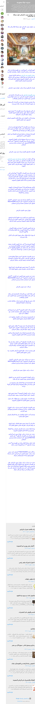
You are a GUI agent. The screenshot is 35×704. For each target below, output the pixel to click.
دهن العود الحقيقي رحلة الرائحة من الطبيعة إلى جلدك (20, 663)
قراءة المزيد (4, 541)
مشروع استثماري (29, 628)
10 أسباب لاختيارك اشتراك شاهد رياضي (23, 562)
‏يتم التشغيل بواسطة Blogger (17, 698)
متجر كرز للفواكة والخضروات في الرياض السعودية (20, 680)
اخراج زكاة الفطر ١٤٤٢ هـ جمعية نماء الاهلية (22, 595)
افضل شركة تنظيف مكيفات (26, 579)
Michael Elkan (13, 701)
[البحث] (2, 3)
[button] (2, 15)
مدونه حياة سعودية (17, 2)
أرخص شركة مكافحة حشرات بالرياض (24, 529)
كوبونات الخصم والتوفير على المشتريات (23, 612)
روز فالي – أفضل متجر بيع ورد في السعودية (22, 546)
